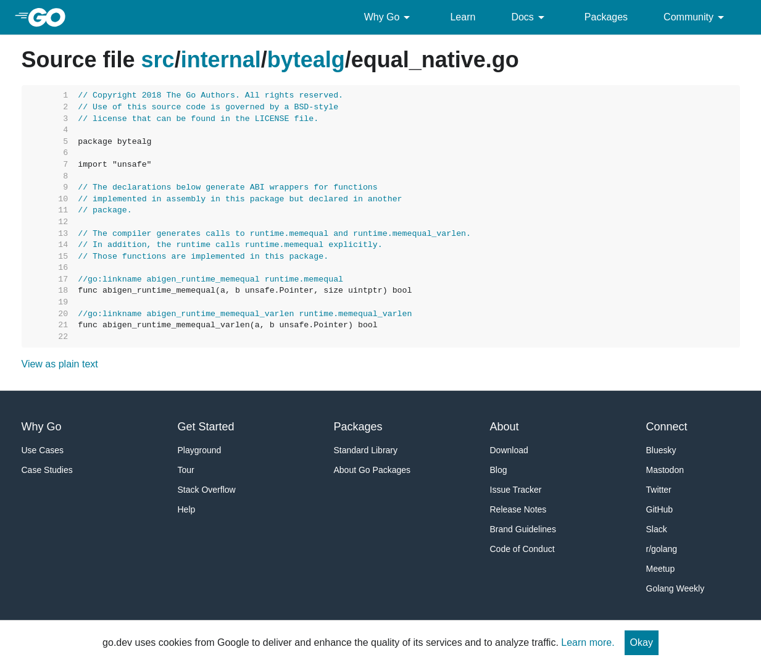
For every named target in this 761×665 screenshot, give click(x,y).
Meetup (660, 569)
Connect (667, 426)
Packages (606, 17)
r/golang (662, 549)
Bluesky (661, 450)
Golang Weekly (675, 588)
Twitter (659, 490)
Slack (656, 529)
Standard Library (366, 450)
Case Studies (47, 470)
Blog (498, 470)
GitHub (659, 509)
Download (509, 450)
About (504, 426)
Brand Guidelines (523, 529)
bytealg (306, 59)
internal (221, 59)
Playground (200, 450)
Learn (462, 17)
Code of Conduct (522, 549)
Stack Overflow (207, 490)
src (158, 59)
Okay (641, 642)
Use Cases (43, 450)
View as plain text (60, 364)
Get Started (206, 426)
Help (187, 509)
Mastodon (665, 470)
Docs (529, 17)
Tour (186, 470)
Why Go (389, 17)
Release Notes (518, 509)
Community (695, 17)
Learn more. (587, 642)
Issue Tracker (516, 490)
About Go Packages (372, 470)
